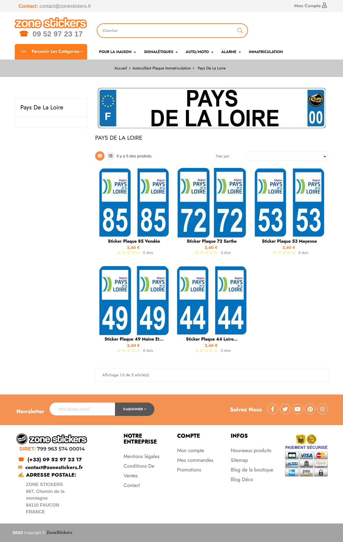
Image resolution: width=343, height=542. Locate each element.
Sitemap (239, 460)
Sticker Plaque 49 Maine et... (134, 339)
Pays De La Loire (41, 107)
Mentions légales (141, 456)
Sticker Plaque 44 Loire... (212, 339)
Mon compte (190, 450)
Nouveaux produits (251, 450)
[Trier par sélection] (287, 156)
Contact (132, 485)
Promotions (189, 469)
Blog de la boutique (252, 469)
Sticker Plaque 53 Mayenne (289, 241)
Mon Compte (310, 5)
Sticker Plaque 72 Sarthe (212, 241)
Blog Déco (242, 479)
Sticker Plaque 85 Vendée (134, 241)
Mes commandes (195, 460)
